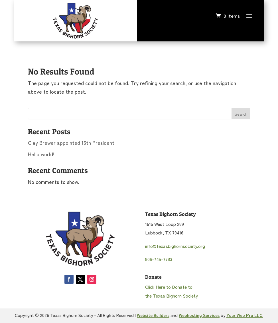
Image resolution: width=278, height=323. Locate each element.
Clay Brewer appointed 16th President (71, 142)
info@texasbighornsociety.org (175, 245)
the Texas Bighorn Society (171, 295)
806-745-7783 (158, 259)
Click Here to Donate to (168, 286)
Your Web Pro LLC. (244, 315)
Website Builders (153, 315)
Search (241, 114)
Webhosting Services (199, 315)
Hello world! (41, 154)
